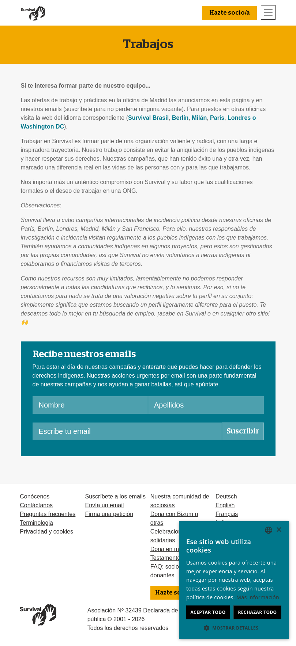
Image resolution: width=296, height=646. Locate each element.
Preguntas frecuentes (47, 514)
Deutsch (226, 496)
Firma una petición (109, 514)
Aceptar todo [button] (207, 612)
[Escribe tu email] (127, 431)
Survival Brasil (148, 118)
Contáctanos (36, 505)
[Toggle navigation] (268, 12)
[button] (233, 627)
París (217, 118)
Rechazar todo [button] (257, 612)
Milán (199, 118)
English (225, 505)
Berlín (180, 118)
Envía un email (104, 505)
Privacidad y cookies (46, 531)
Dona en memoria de (177, 549)
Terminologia (36, 523)
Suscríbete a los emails (115, 496)
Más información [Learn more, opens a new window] (257, 597)
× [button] (278, 530)
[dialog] (234, 580)
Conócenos (34, 496)
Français (227, 514)
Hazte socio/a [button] (229, 13)
